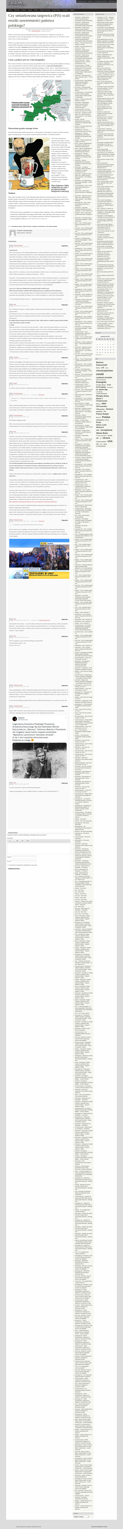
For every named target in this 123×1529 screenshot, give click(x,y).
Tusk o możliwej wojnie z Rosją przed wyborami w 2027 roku (83, 224)
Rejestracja (112, 1)
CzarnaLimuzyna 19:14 (44, 620)
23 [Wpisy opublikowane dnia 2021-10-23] (110, 349)
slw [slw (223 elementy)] (97, 430)
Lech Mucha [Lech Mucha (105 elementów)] (99, 391)
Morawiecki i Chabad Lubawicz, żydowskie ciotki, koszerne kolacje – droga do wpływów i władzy (106, 304)
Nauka (30, 10)
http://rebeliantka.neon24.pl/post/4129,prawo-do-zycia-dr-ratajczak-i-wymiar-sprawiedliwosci (32, 501)
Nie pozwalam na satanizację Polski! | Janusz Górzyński (83, 773)
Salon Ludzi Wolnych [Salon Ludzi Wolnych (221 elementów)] (101, 426)
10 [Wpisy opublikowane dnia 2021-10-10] (113, 344)
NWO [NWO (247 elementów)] (104, 404)
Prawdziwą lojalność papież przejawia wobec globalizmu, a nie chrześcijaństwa (106, 171)
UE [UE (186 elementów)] (97, 438)
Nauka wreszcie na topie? (103, 159)
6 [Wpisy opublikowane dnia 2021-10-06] (102, 344)
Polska (47, 29)
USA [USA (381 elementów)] (110, 441)
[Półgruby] (10, 840)
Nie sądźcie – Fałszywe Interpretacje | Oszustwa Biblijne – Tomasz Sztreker (106, 318)
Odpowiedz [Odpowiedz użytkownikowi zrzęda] (65, 383)
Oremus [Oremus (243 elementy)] (109, 409)
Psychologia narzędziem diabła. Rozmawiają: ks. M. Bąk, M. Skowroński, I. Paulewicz (105, 144)
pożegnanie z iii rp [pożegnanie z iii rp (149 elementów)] (102, 420)
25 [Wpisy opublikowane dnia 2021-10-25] (97, 352)
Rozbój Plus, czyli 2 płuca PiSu (105, 268)
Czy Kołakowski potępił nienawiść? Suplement (83, 1033)
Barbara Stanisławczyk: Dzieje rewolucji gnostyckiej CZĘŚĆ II (83, 416)
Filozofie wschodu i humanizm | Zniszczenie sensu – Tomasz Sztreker (105, 118)
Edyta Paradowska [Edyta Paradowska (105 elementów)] (101, 379)
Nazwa (9, 859)
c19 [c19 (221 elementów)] (102, 368)
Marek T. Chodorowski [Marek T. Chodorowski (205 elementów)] (101, 400)
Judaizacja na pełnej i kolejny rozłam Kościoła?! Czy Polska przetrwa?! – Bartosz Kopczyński (105, 93)
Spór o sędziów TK (102, 208)
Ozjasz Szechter (27, 226)
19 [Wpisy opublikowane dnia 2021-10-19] (99, 349)
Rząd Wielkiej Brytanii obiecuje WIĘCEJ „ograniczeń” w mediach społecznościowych (105, 41)
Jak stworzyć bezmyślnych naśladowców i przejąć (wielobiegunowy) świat (104, 260)
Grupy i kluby (56, 10)
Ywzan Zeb (78, 1281)
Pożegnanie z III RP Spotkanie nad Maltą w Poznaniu (83, 693)
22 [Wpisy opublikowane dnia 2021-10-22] (107, 349)
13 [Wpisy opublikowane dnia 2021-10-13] (102, 347)
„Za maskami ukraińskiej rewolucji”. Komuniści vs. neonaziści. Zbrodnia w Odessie (105, 236)
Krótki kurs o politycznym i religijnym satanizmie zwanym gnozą (104, 113)
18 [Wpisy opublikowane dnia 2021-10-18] (97, 349)
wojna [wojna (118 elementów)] (105, 444)
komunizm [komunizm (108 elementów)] (110, 387)
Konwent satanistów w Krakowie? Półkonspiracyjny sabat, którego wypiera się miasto (105, 285)
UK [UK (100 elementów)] (100, 438)
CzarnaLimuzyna (36, 31)
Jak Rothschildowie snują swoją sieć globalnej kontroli (83, 828)
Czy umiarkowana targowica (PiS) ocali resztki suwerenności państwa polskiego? (39, 20)
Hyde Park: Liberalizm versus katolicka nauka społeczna (83, 759)
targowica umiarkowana (38, 226)
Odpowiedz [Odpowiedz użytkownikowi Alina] (65, 305)
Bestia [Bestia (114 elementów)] (98, 368)
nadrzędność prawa (16, 226)
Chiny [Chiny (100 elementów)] (106, 367)
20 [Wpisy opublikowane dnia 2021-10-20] (102, 349)
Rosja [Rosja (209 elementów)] (98, 422)
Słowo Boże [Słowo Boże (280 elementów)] (102, 433)
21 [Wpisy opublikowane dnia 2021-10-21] (105, 349)
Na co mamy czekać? (102, 321)
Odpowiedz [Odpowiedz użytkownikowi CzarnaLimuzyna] (65, 246)
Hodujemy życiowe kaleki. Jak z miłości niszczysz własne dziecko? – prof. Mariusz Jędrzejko (106, 123)
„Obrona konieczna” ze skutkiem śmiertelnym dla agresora (83, 1431)
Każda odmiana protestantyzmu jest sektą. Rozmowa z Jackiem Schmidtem (83, 1167)
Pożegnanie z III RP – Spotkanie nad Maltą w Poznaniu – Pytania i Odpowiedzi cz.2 (105, 19)
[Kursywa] (13, 840)
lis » (100, 354)
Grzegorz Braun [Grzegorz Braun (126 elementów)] (101, 385)
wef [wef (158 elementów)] (97, 444)
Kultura (24, 10)
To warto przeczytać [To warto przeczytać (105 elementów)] (101, 435)
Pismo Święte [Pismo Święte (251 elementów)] (102, 414)
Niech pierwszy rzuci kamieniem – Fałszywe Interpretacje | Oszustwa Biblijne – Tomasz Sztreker (106, 154)
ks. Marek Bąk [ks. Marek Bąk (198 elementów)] (102, 390)
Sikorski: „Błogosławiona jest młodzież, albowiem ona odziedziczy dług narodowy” (104, 56)
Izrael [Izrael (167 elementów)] (109, 385)
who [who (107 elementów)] (101, 444)
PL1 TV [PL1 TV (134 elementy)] (98, 417)
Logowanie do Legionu (100, 1)
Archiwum (33, 29)
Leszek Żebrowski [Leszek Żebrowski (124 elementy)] (101, 393)
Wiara (10, 10)
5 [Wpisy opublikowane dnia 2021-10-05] (99, 344)
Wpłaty (72, 10)
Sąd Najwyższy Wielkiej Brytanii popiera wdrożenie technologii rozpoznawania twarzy (105, 195)
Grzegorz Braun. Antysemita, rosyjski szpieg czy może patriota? (84, 405)
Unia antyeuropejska (51, 226)
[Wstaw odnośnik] (17, 840)
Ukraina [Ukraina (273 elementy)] (106, 438)
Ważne (51, 29)
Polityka (43, 29)
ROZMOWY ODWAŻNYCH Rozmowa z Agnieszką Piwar (82, 1262)
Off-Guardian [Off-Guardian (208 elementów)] (101, 406)
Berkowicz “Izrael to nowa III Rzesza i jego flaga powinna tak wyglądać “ (83, 1038)
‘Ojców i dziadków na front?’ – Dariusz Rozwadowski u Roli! (82, 61)
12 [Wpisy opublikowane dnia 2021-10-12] (99, 347)
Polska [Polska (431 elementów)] (106, 417)
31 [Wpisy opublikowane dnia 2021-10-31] (113, 352)
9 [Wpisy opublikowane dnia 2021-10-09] (110, 344)
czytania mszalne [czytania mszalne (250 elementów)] (104, 377)
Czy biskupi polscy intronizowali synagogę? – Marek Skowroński (83, 182)
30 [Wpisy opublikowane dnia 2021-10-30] (110, 352)
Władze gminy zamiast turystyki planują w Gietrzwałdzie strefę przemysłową (105, 24)
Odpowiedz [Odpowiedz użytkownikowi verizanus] (65, 357)
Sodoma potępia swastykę (104, 275)
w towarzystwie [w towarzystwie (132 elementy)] (101, 446)
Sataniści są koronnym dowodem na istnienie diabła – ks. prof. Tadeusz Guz (105, 297)
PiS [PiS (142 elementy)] (105, 411)
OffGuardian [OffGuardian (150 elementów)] (100, 409)
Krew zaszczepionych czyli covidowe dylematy (83, 1162)
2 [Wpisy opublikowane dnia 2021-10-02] (110, 342)
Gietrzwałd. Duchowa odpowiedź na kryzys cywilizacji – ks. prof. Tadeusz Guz (105, 88)
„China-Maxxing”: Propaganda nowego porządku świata (83, 706)
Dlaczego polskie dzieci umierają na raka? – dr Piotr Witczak (84, 77)
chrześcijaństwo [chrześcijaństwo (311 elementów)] (104, 370)
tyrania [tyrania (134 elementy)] (110, 435)
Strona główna (81, 1)
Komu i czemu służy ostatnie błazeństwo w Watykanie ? (83, 187)
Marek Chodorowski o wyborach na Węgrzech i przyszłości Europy (83, 1291)
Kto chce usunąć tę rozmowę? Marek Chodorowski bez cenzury (83, 768)
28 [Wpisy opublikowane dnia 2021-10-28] (105, 352)
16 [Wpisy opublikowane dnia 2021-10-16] (110, 347)
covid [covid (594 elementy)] (100, 374)
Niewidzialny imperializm (103, 139)
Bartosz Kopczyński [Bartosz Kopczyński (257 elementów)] (101, 363)
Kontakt (90, 1)
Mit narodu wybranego (103, 272)
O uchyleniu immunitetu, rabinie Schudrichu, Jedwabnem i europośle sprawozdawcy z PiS (105, 63)
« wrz (97, 354)
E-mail (8, 863)
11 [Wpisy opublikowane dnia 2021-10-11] (97, 347)
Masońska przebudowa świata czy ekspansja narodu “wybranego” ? (82, 1193)
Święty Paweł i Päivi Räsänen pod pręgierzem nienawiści (83, 795)
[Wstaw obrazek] (22, 840)
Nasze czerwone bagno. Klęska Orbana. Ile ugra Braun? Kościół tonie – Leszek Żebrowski (83, 1421)
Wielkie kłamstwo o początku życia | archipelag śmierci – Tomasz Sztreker (82, 1332)
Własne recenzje (45, 10)
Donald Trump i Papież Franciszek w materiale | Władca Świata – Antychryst (106, 280)
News (36, 10)
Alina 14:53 (41, 521)
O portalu (65, 10)
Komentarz (10, 838)
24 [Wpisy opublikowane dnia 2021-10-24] (113, 349)
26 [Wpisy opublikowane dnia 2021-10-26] (99, 352)
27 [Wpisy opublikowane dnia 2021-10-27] (102, 352)
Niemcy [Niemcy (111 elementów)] (98, 404)
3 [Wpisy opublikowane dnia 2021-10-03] (113, 342)
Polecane (39, 29)
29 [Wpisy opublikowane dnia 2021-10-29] (107, 352)
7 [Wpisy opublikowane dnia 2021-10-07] (105, 344)
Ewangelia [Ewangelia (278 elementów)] (101, 382)
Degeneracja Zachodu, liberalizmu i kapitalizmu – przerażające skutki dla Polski (106, 212)
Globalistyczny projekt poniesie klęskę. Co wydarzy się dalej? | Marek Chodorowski (105, 243)
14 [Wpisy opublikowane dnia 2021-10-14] (105, 347)
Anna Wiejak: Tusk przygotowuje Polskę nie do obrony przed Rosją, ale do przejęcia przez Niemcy (106, 29)
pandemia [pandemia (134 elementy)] (99, 411)
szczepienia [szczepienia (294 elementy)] (106, 430)
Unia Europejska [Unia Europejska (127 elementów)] (101, 441)
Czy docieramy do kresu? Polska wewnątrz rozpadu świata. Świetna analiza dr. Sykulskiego (105, 46)
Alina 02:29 (41, 394)
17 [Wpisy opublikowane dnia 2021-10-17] (113, 347)
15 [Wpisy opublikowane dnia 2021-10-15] (107, 347)
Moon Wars (100, 301)
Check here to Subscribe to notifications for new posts (22, 867)
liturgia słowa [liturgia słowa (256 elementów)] (102, 396)
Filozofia (16, 10)
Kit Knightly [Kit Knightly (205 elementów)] (101, 387)
